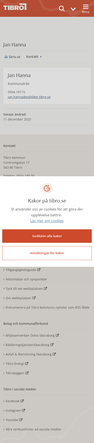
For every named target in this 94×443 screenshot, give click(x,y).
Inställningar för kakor (47, 253)
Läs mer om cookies (47, 220)
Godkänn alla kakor (47, 236)
